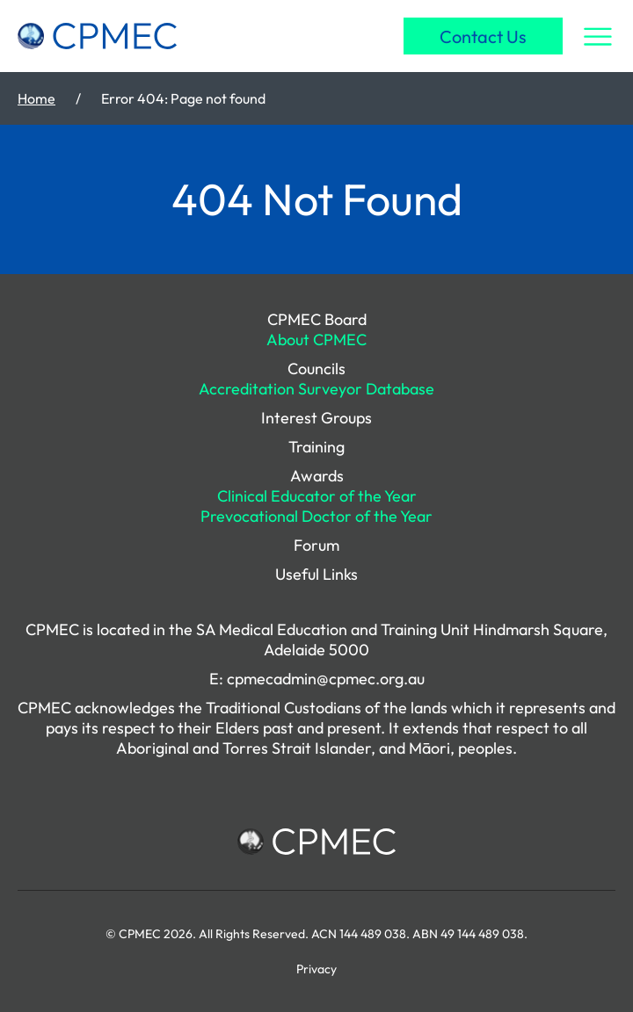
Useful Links (316, 574)
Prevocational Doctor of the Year (316, 516)
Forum (316, 545)
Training (316, 447)
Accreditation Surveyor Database (316, 389)
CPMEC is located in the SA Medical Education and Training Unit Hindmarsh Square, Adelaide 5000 (316, 639)
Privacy (316, 969)
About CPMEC (316, 339)
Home (36, 98)
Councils (316, 368)
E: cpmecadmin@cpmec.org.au (317, 679)
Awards (317, 476)
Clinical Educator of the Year (317, 496)
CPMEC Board (317, 319)
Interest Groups (316, 418)
